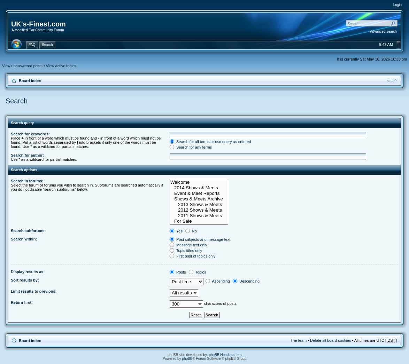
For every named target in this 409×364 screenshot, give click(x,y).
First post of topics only (193, 256)
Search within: (24, 239)
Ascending (218, 281)
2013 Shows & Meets (198, 204)
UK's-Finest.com (38, 24)
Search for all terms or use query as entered (210, 142)
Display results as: (28, 272)
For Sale (198, 221)
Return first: (22, 302)
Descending (246, 281)
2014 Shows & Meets (198, 188)
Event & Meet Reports (198, 193)
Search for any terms (191, 147)
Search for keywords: (30, 134)
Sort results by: (25, 280)
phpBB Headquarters (225, 355)
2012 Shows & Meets (198, 210)
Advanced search (383, 31)
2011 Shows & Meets (198, 216)
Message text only (188, 245)
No (191, 231)
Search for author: (27, 155)
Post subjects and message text (200, 239)
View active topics (61, 66)
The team (299, 340)
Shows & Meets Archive (198, 199)
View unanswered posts (22, 66)
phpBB (187, 359)
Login (397, 5)
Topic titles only (186, 250)
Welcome (198, 182)
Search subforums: (28, 231)
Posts (178, 272)
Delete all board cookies (330, 340)
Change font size (392, 80)
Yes (176, 231)
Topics (197, 272)
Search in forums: (27, 181)
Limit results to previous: (33, 291)
